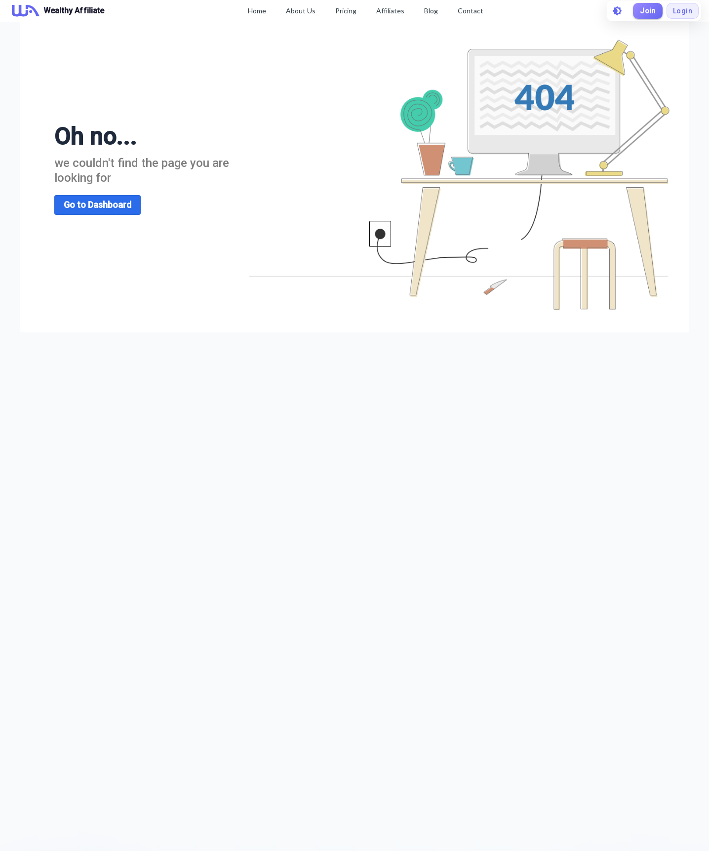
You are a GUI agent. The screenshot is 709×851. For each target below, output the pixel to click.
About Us (300, 10)
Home (257, 10)
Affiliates (390, 10)
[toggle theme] (617, 11)
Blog (431, 10)
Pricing (345, 10)
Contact (470, 10)
